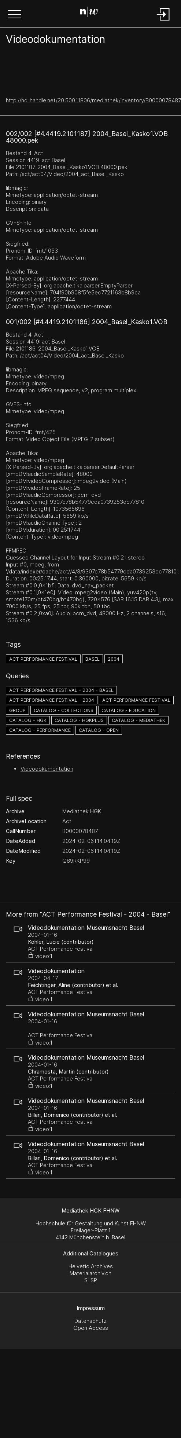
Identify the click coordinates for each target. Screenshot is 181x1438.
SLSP (90, 1280)
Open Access (90, 1327)
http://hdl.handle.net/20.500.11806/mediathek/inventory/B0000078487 (93, 100)
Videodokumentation (47, 768)
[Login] (163, 21)
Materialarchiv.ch (90, 1273)
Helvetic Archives (91, 1266)
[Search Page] (89, 13)
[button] (14, 15)
